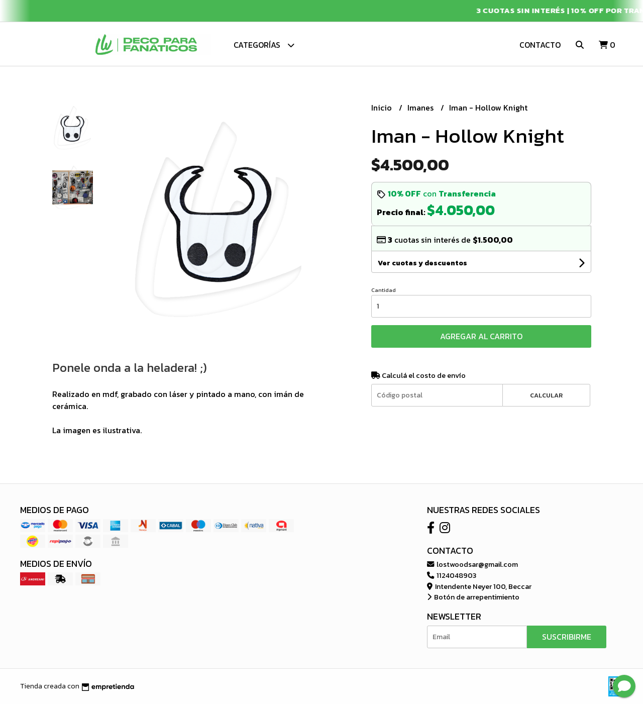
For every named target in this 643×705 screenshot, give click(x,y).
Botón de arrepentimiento (473, 598)
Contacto (540, 45)
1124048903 (451, 576)
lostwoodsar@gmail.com (472, 565)
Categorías (264, 45)
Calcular (546, 396)
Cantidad (383, 291)
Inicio (382, 109)
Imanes (421, 109)
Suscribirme (566, 638)
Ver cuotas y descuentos (422, 264)
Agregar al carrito (481, 338)
